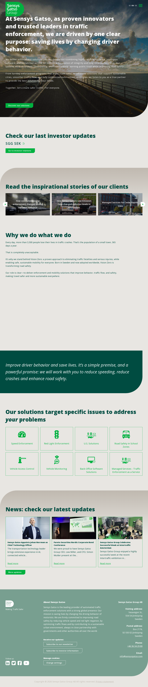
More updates (15, 572)
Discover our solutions (18, 105)
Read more (13, 563)
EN (133, 5)
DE (136, 5)
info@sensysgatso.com (131, 656)
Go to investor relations (19, 150)
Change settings (54, 663)
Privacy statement (105, 681)
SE (130, 5)
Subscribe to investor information (62, 650)
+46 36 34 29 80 (134, 646)
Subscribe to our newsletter (59, 644)
